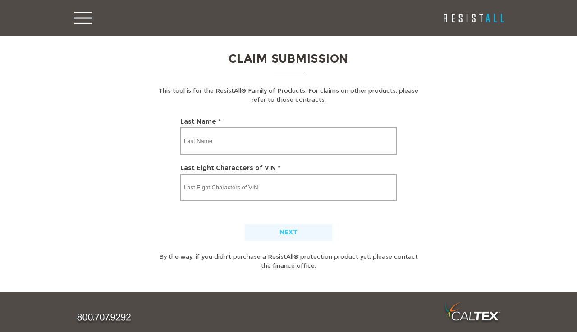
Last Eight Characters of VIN (230, 168)
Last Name (200, 121)
